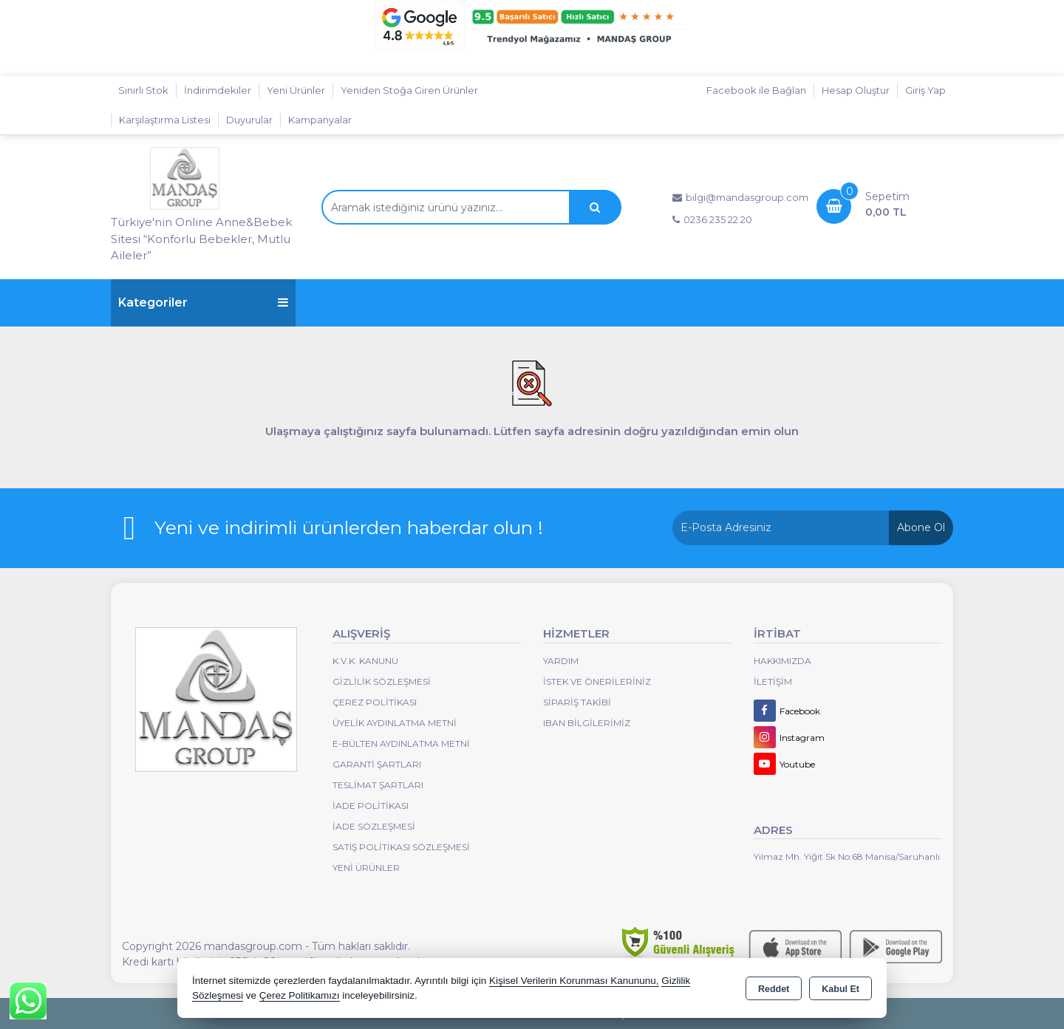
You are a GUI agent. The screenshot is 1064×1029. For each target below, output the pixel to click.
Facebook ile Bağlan (756, 90)
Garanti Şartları (376, 764)
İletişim (773, 681)
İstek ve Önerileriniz (597, 681)
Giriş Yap (925, 90)
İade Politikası (370, 805)
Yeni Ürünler (366, 867)
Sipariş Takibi (577, 702)
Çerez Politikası (374, 702)
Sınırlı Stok (143, 90)
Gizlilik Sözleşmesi (381, 681)
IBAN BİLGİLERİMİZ (586, 722)
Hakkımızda (782, 660)
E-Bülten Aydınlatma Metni (401, 743)
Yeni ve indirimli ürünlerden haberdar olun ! (348, 527)
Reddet (773, 989)
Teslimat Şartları (377, 784)
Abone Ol (921, 527)
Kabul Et (840, 989)
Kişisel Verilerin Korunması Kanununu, (574, 980)
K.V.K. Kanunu (365, 660)
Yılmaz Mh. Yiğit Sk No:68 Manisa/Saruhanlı (847, 856)
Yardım (561, 660)
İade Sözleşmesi (373, 826)
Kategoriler (203, 302)
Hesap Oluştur (856, 90)
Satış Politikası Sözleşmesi (401, 846)
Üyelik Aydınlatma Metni (394, 722)
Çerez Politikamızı (299, 995)
